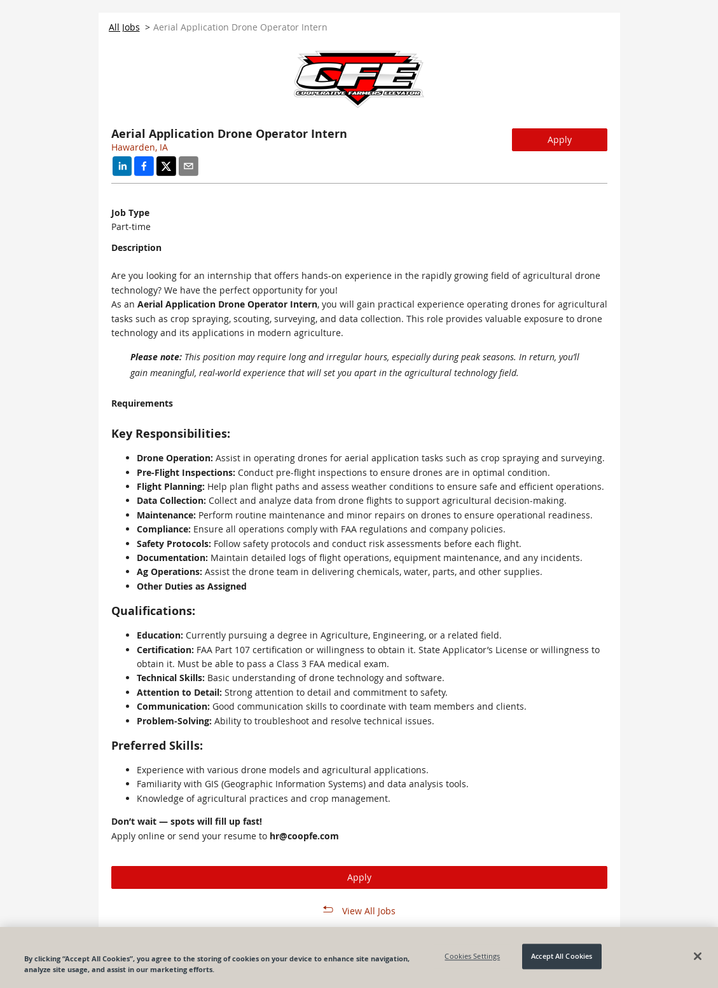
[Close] (698, 956)
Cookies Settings (472, 956)
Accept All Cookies (561, 956)
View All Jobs (369, 911)
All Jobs (124, 27)
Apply (560, 139)
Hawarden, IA (139, 147)
